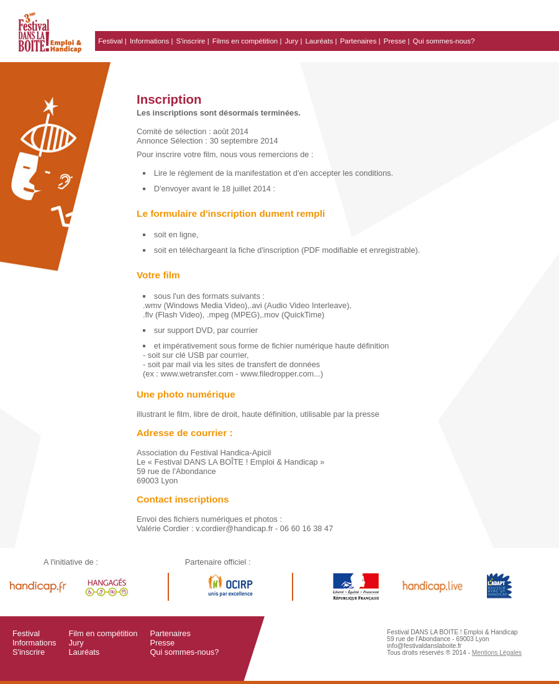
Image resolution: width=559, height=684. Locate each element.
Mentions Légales (497, 652)
